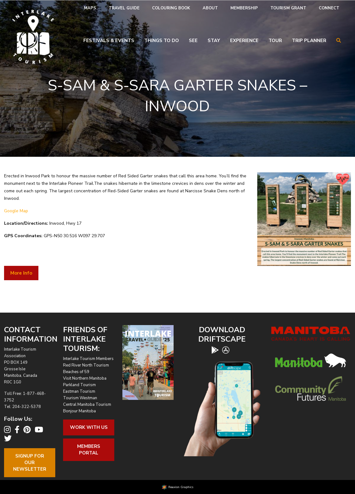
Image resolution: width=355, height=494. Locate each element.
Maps (90, 8)
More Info (21, 273)
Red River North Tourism (86, 365)
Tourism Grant (288, 8)
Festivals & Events (108, 40)
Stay (214, 40)
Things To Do (161, 40)
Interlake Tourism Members (88, 359)
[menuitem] (90, 8)
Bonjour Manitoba (79, 411)
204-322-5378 (26, 407)
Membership (244, 8)
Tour (275, 40)
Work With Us (89, 427)
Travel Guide (124, 8)
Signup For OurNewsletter (29, 462)
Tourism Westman (80, 398)
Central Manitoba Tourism (87, 404)
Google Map (16, 211)
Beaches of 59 (76, 372)
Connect (329, 8)
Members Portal (88, 449)
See (193, 40)
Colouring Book (171, 8)
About (210, 8)
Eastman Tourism (79, 391)
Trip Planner (309, 40)
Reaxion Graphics (180, 487)
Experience (244, 40)
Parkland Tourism (79, 385)
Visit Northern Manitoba (84, 378)
